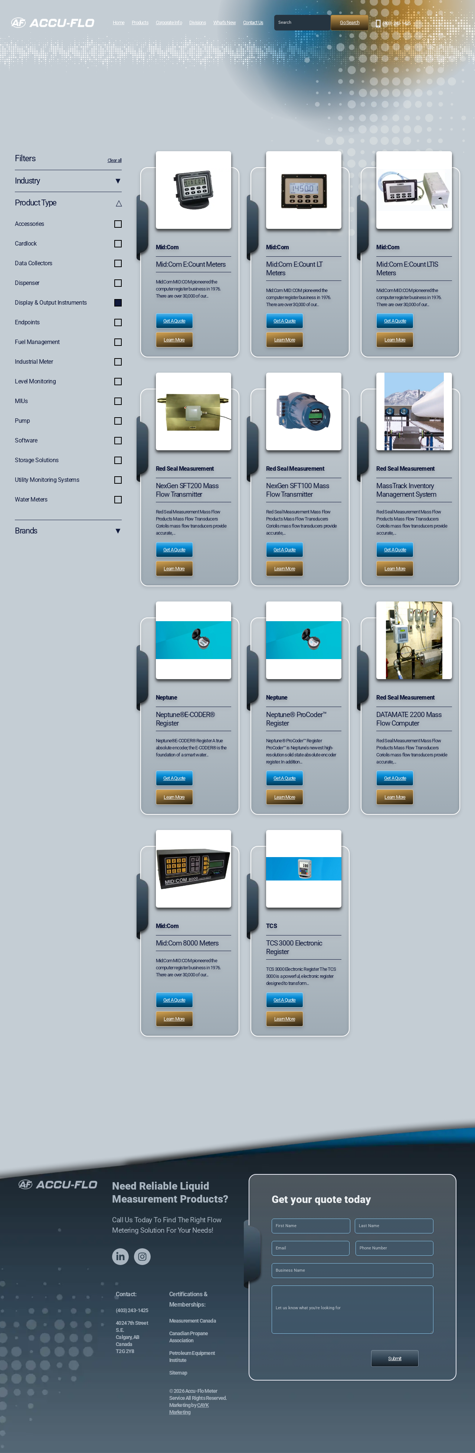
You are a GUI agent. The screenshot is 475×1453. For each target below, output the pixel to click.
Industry (68, 181)
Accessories (68, 224)
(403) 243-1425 (396, 23)
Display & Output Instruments (68, 303)
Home (118, 22)
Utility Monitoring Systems (68, 480)
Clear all (115, 160)
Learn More (174, 340)
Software (68, 441)
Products (140, 22)
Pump (68, 421)
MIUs (68, 401)
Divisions (197, 22)
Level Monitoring (68, 382)
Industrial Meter (68, 362)
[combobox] (302, 22)
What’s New (224, 22)
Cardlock (68, 244)
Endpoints (68, 323)
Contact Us (253, 22)
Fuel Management (68, 342)
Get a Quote (174, 321)
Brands (68, 531)
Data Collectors (68, 263)
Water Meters (68, 500)
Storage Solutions (68, 460)
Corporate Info (169, 22)
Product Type (68, 203)
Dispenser (68, 283)
